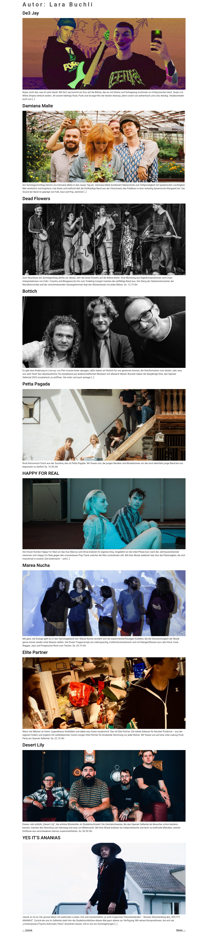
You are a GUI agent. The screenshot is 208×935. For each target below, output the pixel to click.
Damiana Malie (37, 106)
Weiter (181, 930)
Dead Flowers (36, 198)
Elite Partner (35, 652)
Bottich (29, 291)
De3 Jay (30, 13)
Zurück (27, 930)
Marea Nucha (36, 565)
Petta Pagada (36, 384)
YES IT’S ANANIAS (41, 837)
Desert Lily (33, 745)
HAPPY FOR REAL (40, 473)
